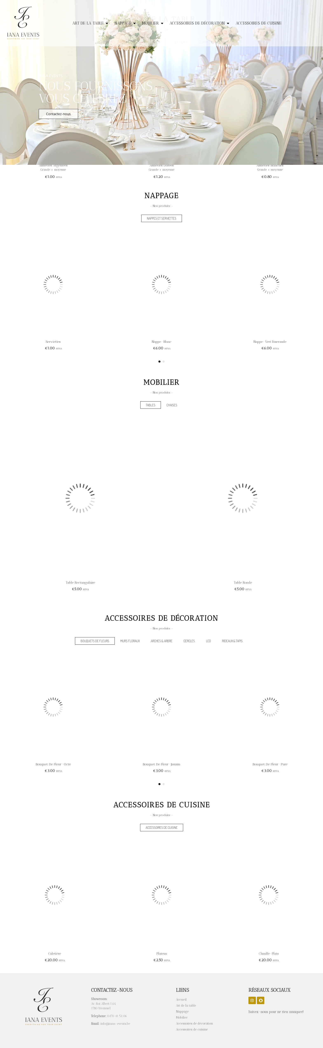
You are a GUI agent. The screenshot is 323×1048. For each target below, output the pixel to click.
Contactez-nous (58, 114)
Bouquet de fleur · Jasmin (270, 764)
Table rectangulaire (242, 582)
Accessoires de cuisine (259, 23)
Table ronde (80, 582)
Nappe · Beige (53, 342)
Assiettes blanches (53, 165)
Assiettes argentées (161, 165)
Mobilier (152, 23)
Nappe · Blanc (270, 342)
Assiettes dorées (270, 165)
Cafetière (161, 953)
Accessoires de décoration (199, 23)
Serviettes (161, 342)
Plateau (268, 953)
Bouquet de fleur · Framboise (53, 764)
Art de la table (90, 23)
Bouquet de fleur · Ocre (161, 764)
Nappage (125, 23)
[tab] (161, 218)
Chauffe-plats (55, 953)
